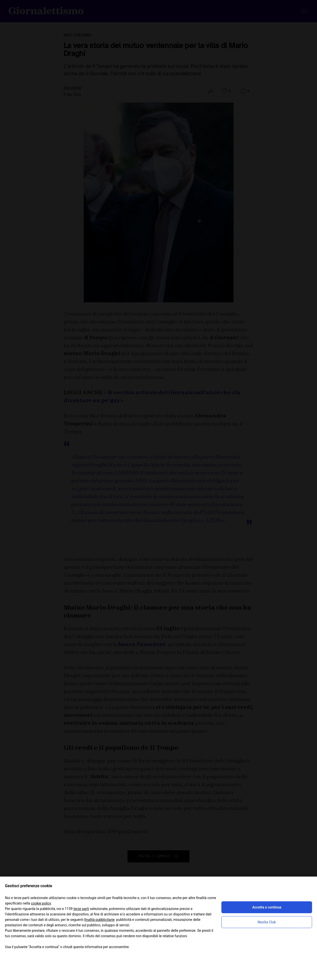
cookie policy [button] (41, 903)
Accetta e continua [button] (266, 907)
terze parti (81, 909)
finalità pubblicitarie (99, 920)
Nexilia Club (267, 922)
